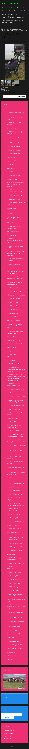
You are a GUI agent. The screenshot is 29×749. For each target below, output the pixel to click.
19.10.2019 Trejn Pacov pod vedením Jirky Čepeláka (15, 401)
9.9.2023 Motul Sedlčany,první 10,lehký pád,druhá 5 (15, 272)
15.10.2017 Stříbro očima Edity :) (16, 563)
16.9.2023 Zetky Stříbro (13, 264)
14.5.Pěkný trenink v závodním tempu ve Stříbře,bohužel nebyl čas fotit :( (16, 606)
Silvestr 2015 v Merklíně (13, 626)
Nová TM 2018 (11, 554)
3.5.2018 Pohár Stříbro (13, 514)
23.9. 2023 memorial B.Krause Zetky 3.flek (15, 259)
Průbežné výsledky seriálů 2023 (16, 295)
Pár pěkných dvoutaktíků (14, 634)
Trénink (16, 11)
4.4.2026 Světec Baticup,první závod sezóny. (15, 113)
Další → (3, 89)
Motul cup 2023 (11, 337)
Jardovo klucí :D (11, 347)
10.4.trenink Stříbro (12, 317)
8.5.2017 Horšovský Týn (13, 587)
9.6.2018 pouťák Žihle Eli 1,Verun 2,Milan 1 (14, 509)
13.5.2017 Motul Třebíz (13, 583)
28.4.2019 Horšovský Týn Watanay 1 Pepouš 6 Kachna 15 (16, 441)
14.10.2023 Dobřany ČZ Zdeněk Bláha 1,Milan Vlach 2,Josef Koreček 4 (16, 240)
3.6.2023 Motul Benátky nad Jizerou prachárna (15, 283)
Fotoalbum (11, 8)
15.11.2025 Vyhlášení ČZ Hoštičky (14, 123)
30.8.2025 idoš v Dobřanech (15, 150)
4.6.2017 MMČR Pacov (13, 579)
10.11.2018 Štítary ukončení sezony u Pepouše (15, 479)
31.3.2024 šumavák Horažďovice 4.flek (16, 203)
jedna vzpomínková (12, 418)
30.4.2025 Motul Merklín (14, 175)
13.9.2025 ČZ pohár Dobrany (15, 143)
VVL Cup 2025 (11, 157)
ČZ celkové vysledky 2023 (14, 235)
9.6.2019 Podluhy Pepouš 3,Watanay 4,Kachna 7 (14, 426)
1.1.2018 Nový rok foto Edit (14, 547)
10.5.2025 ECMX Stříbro (13, 154)
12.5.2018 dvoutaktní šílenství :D (16, 521)
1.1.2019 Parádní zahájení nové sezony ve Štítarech (16, 473)
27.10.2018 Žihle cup (13, 487)
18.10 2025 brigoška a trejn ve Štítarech (15, 133)
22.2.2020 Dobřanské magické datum (15, 356)
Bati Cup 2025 (11, 168)
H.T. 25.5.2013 (11, 652)
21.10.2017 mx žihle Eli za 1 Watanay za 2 (14, 567)
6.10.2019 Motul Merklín (14, 409)
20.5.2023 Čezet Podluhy (14, 291)
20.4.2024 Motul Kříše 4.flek (15, 195)
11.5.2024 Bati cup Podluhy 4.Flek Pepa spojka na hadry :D (15, 191)
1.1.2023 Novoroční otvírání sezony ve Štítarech (15, 332)
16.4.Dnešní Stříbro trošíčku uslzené (15, 613)
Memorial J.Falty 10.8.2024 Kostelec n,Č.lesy (14, 218)
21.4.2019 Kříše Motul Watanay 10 (16, 446)
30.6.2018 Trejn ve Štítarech (15, 494)
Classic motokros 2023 (13, 340)
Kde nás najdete (6, 11)
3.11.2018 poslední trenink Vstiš (16, 483)
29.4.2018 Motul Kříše (13, 525)
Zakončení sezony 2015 (13, 641)
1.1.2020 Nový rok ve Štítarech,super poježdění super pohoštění (16, 369)
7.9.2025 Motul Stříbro (13, 146)
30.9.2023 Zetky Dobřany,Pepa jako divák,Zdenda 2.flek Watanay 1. (15, 253)
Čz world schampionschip (9, 14)
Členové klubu (21, 8)
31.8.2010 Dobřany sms (13, 422)
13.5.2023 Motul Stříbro (13, 299)
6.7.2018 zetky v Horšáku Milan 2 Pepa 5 (16, 499)
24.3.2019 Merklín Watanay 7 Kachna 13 (15, 457)
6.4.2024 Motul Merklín (13, 199)
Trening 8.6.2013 (11, 656)
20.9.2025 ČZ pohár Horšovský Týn (15, 138)
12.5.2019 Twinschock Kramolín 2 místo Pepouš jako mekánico (16, 435)
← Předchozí (4, 87)
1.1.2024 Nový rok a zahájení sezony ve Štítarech (15, 227)
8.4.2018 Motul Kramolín (14, 529)
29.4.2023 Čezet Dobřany (16, 29)
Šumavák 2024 (11, 213)
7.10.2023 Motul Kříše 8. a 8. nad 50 (15, 247)
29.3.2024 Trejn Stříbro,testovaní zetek (13, 209)
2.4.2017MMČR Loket (13, 590)
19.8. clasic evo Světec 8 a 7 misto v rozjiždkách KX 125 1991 (16, 278)
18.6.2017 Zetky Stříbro (13, 576)
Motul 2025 (10, 172)
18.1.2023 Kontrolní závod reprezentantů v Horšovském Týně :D (15, 326)
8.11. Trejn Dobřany (12, 128)
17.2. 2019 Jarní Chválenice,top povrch (15, 468)
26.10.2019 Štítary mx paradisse (16, 396)
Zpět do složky (5, 90)
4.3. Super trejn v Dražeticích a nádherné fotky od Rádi (15, 595)
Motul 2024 (10, 222)
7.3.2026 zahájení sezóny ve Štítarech (15, 118)
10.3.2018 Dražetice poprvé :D (15, 543)
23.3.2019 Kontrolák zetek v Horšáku (15, 462)
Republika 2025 (11, 161)
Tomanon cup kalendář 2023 (15, 344)
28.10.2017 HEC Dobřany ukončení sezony (14, 558)
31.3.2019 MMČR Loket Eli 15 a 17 (15, 452)
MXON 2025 (20, 17)
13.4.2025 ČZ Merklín (8, 17)
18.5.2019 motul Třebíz (13, 431)
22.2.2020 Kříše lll (12, 351)
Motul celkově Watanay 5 (14, 231)
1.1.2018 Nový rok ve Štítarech (15, 550)
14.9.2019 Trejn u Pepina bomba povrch (16, 413)
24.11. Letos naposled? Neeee (15, 389)
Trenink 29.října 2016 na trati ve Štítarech (16, 600)
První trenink (10, 659)
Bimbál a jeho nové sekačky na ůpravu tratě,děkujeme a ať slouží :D (15, 184)
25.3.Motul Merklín (12, 313)
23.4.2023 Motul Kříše (13, 309)
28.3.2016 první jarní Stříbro (15, 617)
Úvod (3, 8)
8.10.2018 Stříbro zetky (13, 491)
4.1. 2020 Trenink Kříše (13, 364)
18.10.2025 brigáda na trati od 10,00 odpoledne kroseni (12, 21)
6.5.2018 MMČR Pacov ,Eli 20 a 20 (15, 533)
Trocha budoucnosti (12, 637)
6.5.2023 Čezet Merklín (13, 302)
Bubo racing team (10, 3)
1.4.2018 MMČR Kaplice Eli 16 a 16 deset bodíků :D (16, 538)
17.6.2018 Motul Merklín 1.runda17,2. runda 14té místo (15, 504)
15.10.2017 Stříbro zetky (14, 572)
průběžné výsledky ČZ (13, 288)
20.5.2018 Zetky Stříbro (13, 518)
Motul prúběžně (11, 268)
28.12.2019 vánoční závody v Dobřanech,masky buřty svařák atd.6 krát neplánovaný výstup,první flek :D (16, 377)
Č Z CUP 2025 (11, 164)
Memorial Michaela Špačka (14, 320)
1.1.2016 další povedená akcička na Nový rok (16, 622)
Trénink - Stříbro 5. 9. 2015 (14, 648)
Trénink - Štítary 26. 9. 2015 (14, 645)
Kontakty (23, 11)
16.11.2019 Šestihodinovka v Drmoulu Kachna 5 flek (15, 384)
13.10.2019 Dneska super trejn (15, 405)
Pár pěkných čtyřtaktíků (13, 630)
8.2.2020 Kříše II (11, 360)
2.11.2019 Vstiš (11, 393)
